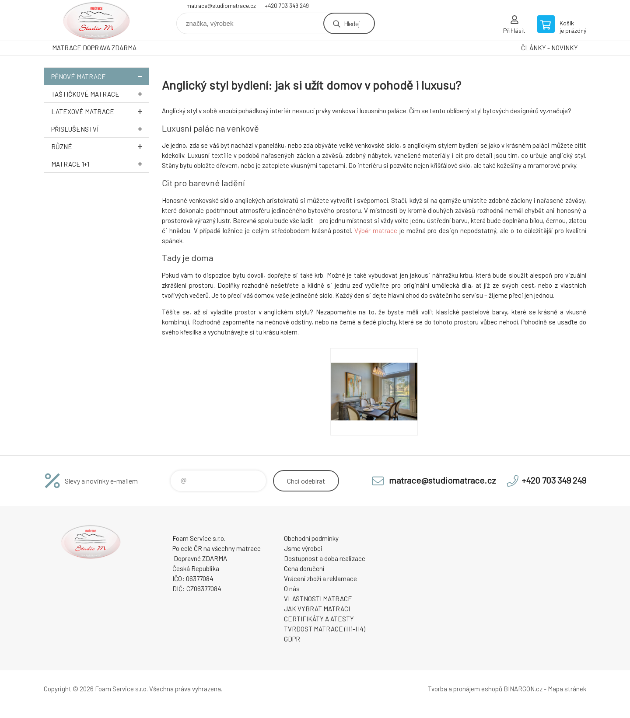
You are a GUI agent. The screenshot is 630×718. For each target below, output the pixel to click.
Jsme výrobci (303, 548)
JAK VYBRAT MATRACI (317, 609)
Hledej (352, 23)
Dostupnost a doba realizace (324, 558)
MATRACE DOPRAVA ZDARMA (94, 48)
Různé (100, 146)
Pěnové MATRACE (100, 76)
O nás (292, 589)
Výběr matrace (375, 230)
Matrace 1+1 (100, 163)
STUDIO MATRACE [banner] (96, 20)
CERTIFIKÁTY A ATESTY (319, 619)
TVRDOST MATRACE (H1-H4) (324, 629)
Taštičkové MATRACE (100, 93)
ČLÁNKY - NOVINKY (549, 48)
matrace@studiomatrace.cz (221, 5)
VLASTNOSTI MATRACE (318, 599)
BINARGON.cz (523, 689)
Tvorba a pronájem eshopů (465, 689)
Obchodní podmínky (311, 538)
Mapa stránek (567, 689)
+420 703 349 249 (287, 5)
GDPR (292, 639)
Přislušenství (100, 128)
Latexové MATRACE (100, 111)
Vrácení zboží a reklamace (320, 578)
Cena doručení (304, 568)
